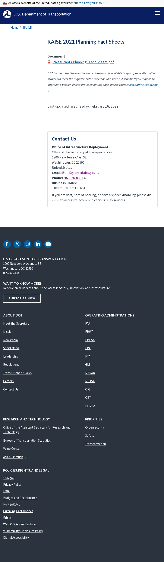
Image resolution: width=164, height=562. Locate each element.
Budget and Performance (20, 500)
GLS (88, 367)
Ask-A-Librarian (15, 459)
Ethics (7, 520)
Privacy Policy (12, 487)
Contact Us (10, 392)
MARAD (90, 375)
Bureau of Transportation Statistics (27, 443)
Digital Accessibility (16, 540)
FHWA (89, 334)
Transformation (95, 446)
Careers (8, 384)
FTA (87, 359)
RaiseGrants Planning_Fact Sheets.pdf (83, 64)
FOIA (6, 493)
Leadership (10, 359)
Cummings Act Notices (18, 513)
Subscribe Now (22, 301)
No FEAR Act (11, 507)
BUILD (27, 30)
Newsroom (10, 342)
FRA (88, 351)
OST (88, 400)
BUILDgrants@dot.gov (80, 175)
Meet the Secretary (16, 326)
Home (15, 30)
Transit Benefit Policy (17, 375)
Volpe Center (12, 451)
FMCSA (90, 342)
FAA (87, 326)
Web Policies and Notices (20, 527)
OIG (87, 392)
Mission (8, 334)
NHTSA (90, 384)
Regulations (11, 367)
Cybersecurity (94, 430)
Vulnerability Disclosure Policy (23, 533)
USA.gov (8, 480)
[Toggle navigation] (157, 13)
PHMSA (90, 408)
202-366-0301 (74, 180)
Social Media (11, 351)
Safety (89, 438)
